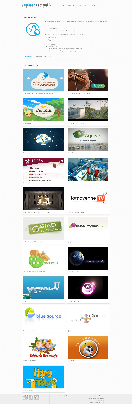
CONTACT (93, 5)
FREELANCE (71, 5)
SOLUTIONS (60, 5)
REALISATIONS (83, 5)
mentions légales (63, 396)
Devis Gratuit (29, 56)
